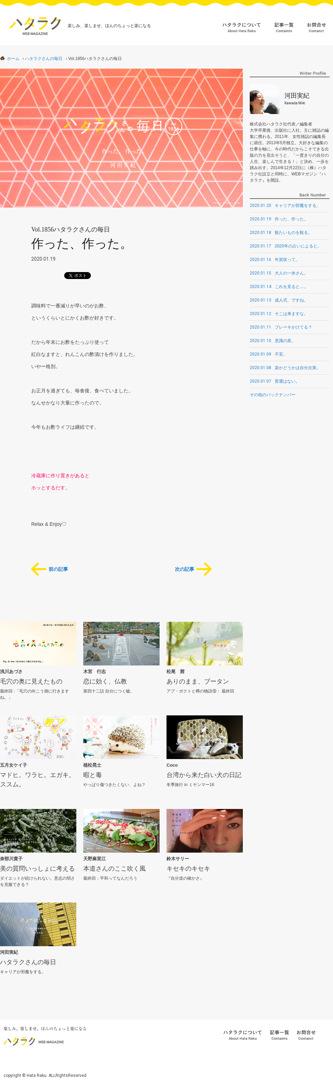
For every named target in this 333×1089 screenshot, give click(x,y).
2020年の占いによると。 (286, 246)
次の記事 (184, 569)
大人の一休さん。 (279, 273)
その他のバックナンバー (273, 394)
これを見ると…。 (279, 286)
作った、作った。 (279, 219)
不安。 (268, 354)
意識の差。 (273, 340)
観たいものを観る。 (281, 232)
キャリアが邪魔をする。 (285, 205)
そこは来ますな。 (279, 313)
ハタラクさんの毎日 (43, 58)
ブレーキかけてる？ (281, 327)
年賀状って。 (275, 259)
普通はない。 (275, 381)
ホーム (13, 58)
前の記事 (58, 569)
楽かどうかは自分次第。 (285, 367)
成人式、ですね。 (279, 300)
